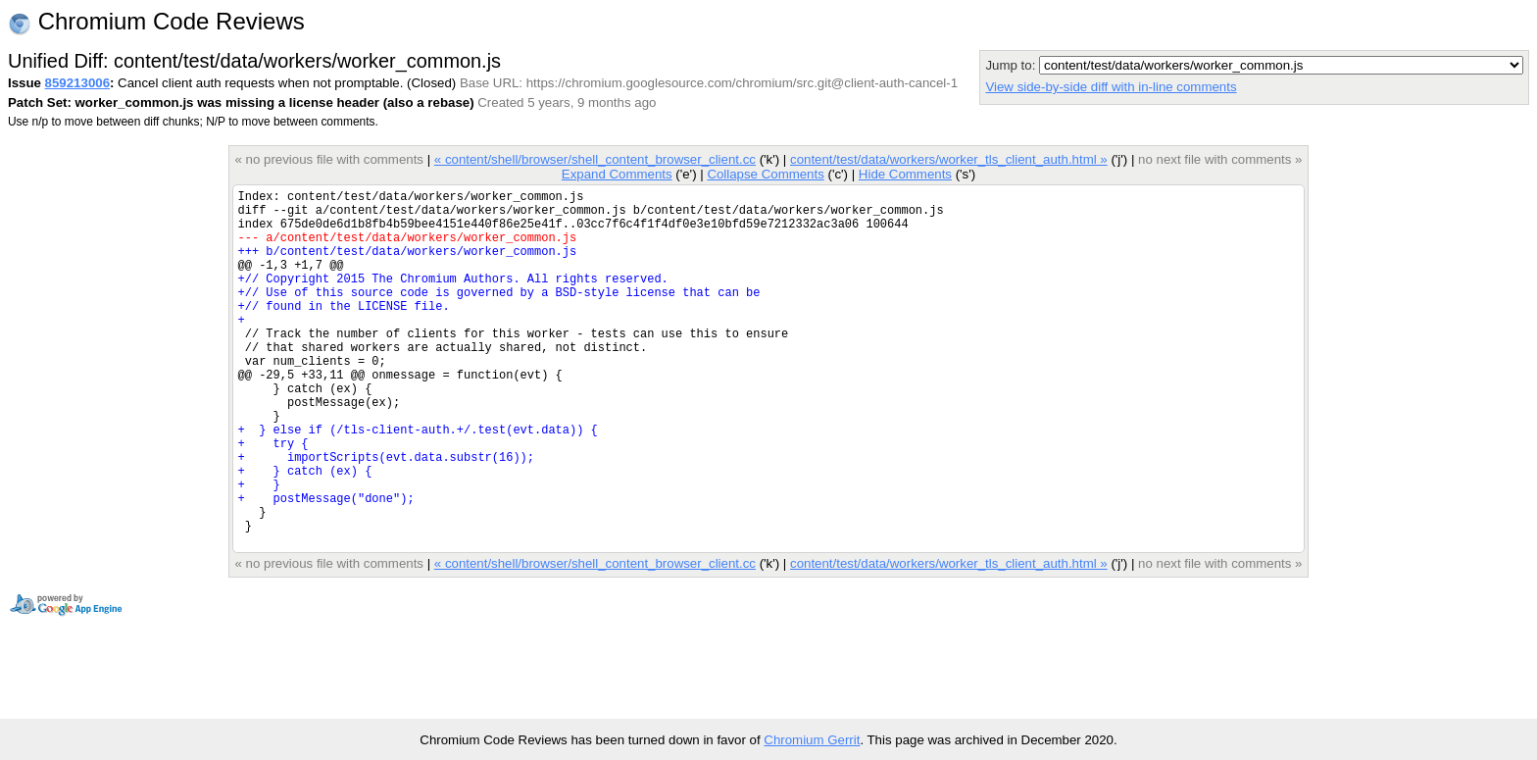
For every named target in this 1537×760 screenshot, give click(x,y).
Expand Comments (617, 174)
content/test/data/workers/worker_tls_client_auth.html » (949, 159)
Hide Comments (905, 174)
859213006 (77, 83)
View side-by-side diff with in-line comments (1110, 86)
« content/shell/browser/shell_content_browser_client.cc (595, 159)
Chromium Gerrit (812, 740)
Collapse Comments (765, 174)
